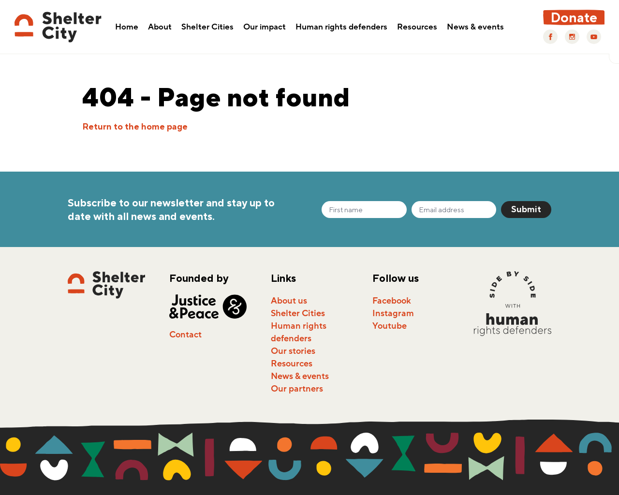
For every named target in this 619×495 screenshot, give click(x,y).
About (160, 27)
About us (289, 300)
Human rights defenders (341, 27)
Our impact (264, 27)
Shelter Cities (207, 27)
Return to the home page (135, 126)
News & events (475, 27)
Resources (417, 27)
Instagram (393, 313)
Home (126, 27)
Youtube (389, 326)
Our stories (293, 351)
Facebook (391, 300)
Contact (185, 334)
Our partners (297, 388)
